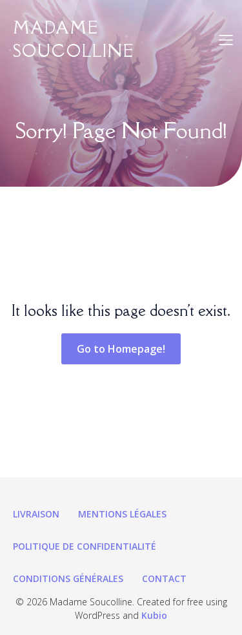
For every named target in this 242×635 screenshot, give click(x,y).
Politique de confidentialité (84, 546)
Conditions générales (68, 578)
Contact (164, 578)
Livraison (36, 514)
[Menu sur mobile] (226, 39)
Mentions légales (122, 514)
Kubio (154, 615)
